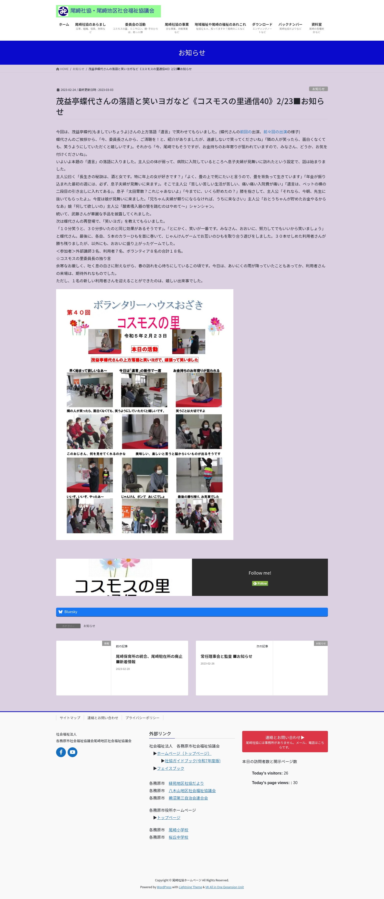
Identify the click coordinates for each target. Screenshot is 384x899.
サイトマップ (70, 717)
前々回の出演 (275, 132)
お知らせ (318, 88)
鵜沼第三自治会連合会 (188, 798)
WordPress (164, 887)
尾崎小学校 (178, 830)
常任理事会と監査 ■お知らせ (226, 656)
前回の (246, 132)
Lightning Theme (190, 887)
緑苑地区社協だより (186, 783)
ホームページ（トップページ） (184, 753)
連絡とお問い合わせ (102, 717)
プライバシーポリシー (142, 717)
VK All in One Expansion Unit (224, 887)
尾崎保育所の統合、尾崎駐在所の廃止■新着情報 (149, 659)
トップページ (168, 817)
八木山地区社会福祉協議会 (192, 790)
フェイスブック (170, 768)
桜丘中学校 (178, 837)
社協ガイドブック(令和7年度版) (193, 761)
